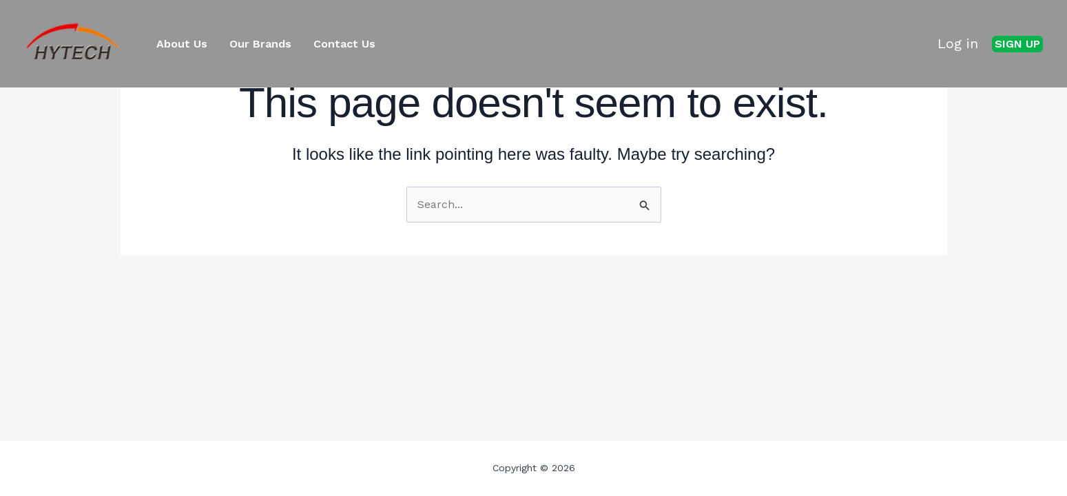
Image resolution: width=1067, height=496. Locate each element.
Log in (957, 43)
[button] (1017, 44)
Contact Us (344, 44)
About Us (181, 44)
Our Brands (260, 44)
